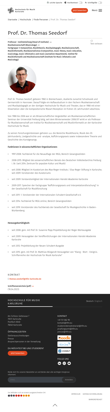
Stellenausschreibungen (18, 335)
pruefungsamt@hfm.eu (67, 329)
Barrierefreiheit (95, 400)
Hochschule (25, 19)
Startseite (12, 19)
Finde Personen (41, 19)
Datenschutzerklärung (92, 394)
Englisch (98, 301)
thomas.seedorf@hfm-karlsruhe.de (25, 279)
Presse (11, 339)
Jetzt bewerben (79, 10)
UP (55, 405)
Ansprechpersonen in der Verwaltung (24, 341)
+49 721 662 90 (63, 320)
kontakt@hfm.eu (64, 323)
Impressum (75, 394)
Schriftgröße (92, 3)
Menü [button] (96, 10)
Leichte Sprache (56, 3)
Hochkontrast (72, 3)
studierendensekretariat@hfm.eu (72, 326)
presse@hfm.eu (64, 332)
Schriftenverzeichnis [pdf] (19, 286)
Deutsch (89, 301)
